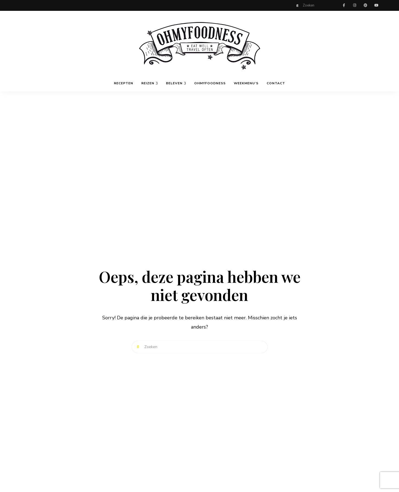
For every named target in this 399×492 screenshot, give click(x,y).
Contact (276, 83)
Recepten (123, 83)
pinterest (365, 5)
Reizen (147, 83)
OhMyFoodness (210, 83)
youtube (376, 5)
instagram (354, 5)
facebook (344, 5)
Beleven (174, 83)
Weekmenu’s (246, 83)
